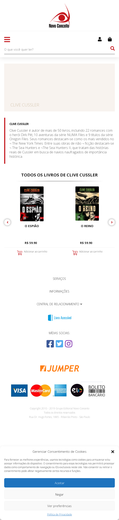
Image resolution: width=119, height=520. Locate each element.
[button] (113, 452)
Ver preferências (59, 506)
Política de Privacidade (59, 514)
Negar (59, 494)
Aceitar (60, 483)
